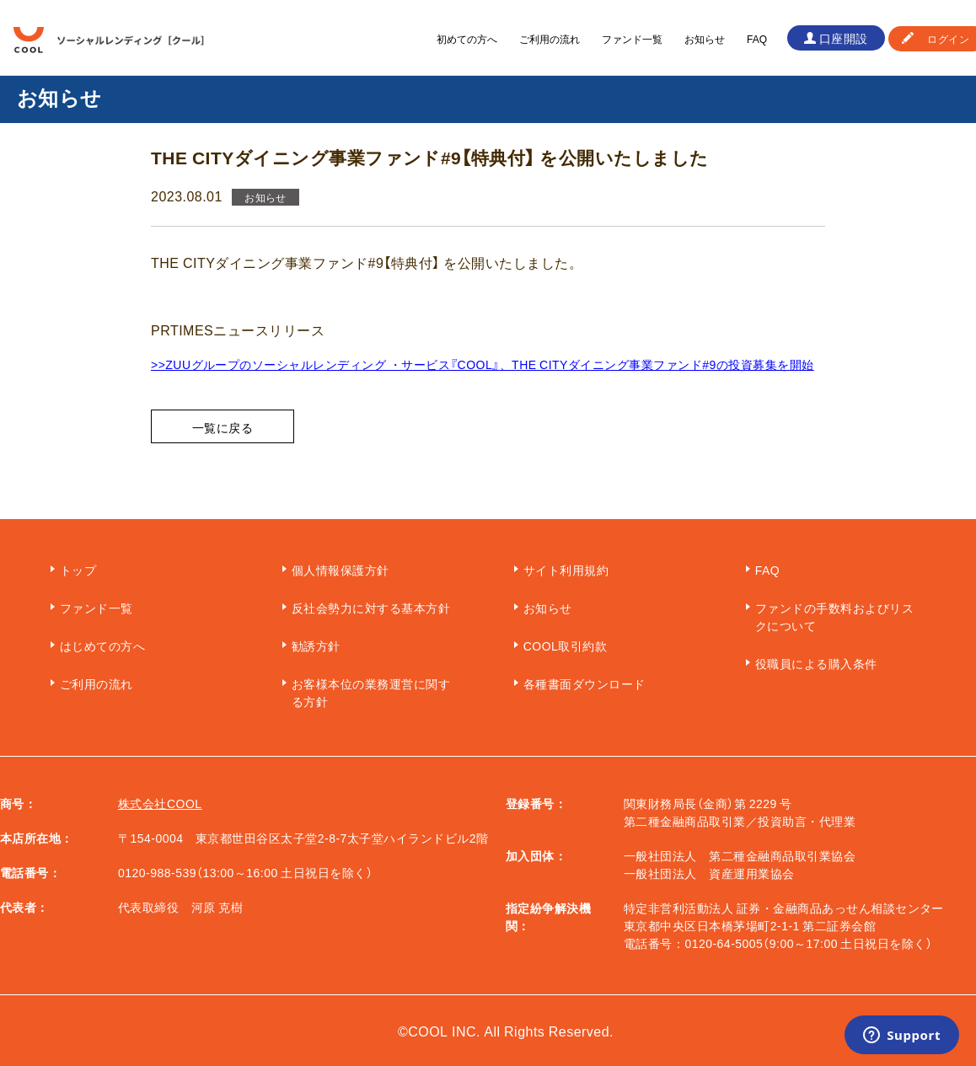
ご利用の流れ (549, 38)
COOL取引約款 (565, 645)
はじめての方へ (102, 645)
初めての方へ (467, 38)
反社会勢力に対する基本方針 (371, 607)
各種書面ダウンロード (584, 683)
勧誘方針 (316, 645)
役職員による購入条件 (816, 663)
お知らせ (704, 38)
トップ (78, 569)
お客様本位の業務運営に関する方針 (371, 692)
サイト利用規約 (566, 569)
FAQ (757, 38)
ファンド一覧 (632, 38)
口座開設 (843, 37)
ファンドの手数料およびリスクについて (834, 616)
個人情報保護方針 (340, 569)
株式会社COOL (160, 803)
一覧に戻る (222, 427)
